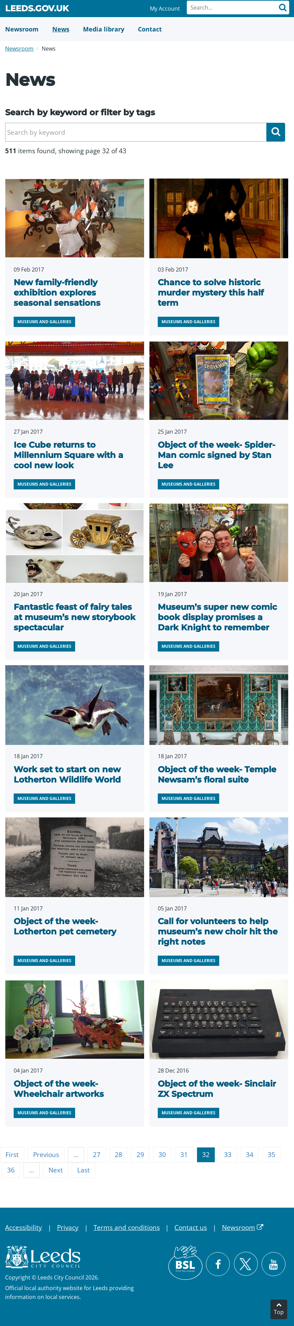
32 (206, 1154)
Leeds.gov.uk (37, 9)
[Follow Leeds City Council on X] (245, 1263)
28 (118, 1154)
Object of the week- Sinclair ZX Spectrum (217, 1089)
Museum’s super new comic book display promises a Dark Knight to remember (217, 617)
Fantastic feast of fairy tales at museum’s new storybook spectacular (75, 617)
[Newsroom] (22, 29)
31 (184, 1154)
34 (249, 1154)
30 (162, 1154)
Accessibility (23, 1227)
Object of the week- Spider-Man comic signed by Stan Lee (216, 455)
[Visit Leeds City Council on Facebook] (218, 1264)
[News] (60, 29)
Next (55, 1170)
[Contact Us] (150, 29)
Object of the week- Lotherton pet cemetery (65, 926)
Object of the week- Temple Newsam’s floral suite (217, 774)
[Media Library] (103, 29)
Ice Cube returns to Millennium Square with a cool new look (68, 455)
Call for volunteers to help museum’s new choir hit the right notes (218, 931)
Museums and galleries (44, 322)
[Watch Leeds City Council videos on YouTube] (273, 1264)
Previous (46, 1154)
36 (11, 1170)
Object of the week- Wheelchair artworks (59, 1089)
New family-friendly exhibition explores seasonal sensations (57, 292)
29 (140, 1154)
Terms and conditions (127, 1227)
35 (271, 1154)
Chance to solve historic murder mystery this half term (211, 292)
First (12, 1154)
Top (279, 1312)
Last (83, 1170)
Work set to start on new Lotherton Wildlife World (67, 774)
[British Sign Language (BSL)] (185, 1263)
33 (228, 1154)
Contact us (190, 1227)
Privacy (68, 1227)
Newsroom (19, 48)
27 (96, 1154)
